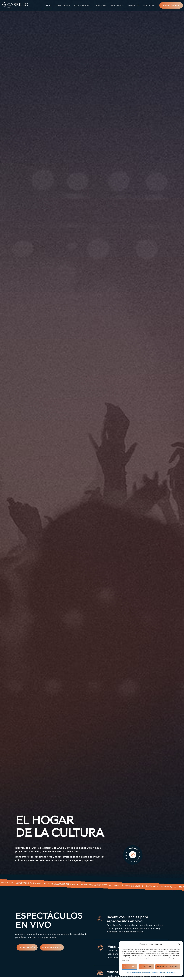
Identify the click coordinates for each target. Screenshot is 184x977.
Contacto (148, 5)
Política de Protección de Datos (154, 972)
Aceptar (129, 967)
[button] (179, 944)
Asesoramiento (82, 5)
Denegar (146, 967)
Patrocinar (101, 5)
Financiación (63, 5)
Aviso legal (171, 972)
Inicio (48, 5)
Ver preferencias (168, 967)
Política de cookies (134, 972)
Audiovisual (117, 5)
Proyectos (133, 5)
